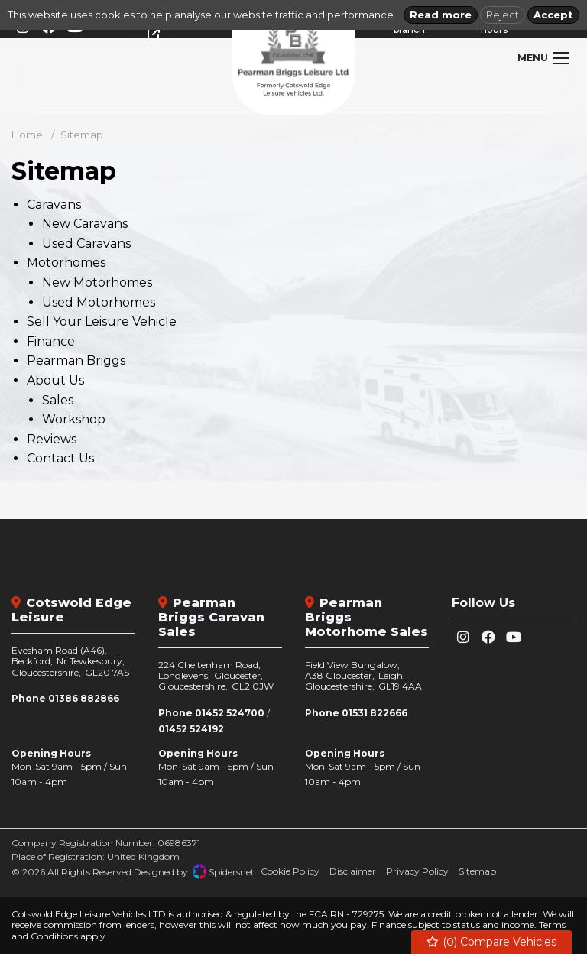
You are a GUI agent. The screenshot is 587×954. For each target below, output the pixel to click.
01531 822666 (374, 713)
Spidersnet (224, 871)
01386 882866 (83, 698)
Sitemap (81, 134)
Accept (553, 14)
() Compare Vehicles (491, 942)
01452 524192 (191, 729)
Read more (441, 14)
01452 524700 (229, 713)
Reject (502, 14)
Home (27, 134)
